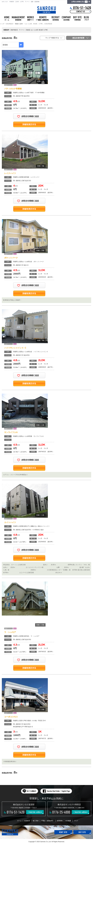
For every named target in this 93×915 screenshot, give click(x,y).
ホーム (19, 821)
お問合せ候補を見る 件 (80, 2)
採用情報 (60, 821)
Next (44, 65)
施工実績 (36, 821)
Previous (6, 65)
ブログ (76, 821)
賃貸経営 (27, 821)
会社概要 (68, 821)
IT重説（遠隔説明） (47, 821)
